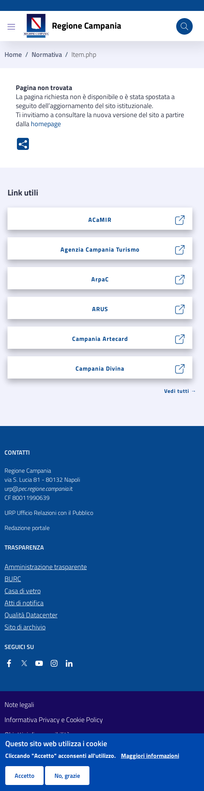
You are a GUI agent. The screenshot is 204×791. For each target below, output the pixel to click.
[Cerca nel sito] (184, 26)
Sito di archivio (25, 627)
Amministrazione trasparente (46, 567)
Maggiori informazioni (150, 755)
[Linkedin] (66, 663)
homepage (46, 124)
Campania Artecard (100, 338)
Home (13, 54)
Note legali (19, 704)
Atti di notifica (24, 603)
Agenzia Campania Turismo (100, 249)
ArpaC (100, 279)
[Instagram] (51, 663)
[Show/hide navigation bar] (11, 27)
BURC (13, 579)
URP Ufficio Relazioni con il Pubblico (49, 512)
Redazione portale (27, 527)
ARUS (100, 308)
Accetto (24, 775)
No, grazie (67, 775)
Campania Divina (100, 368)
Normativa (47, 54)
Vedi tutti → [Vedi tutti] (180, 391)
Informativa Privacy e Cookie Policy (54, 719)
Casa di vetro (23, 591)
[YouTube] (36, 663)
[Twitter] (21, 663)
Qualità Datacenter (31, 615)
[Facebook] (9, 663)
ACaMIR (100, 219)
